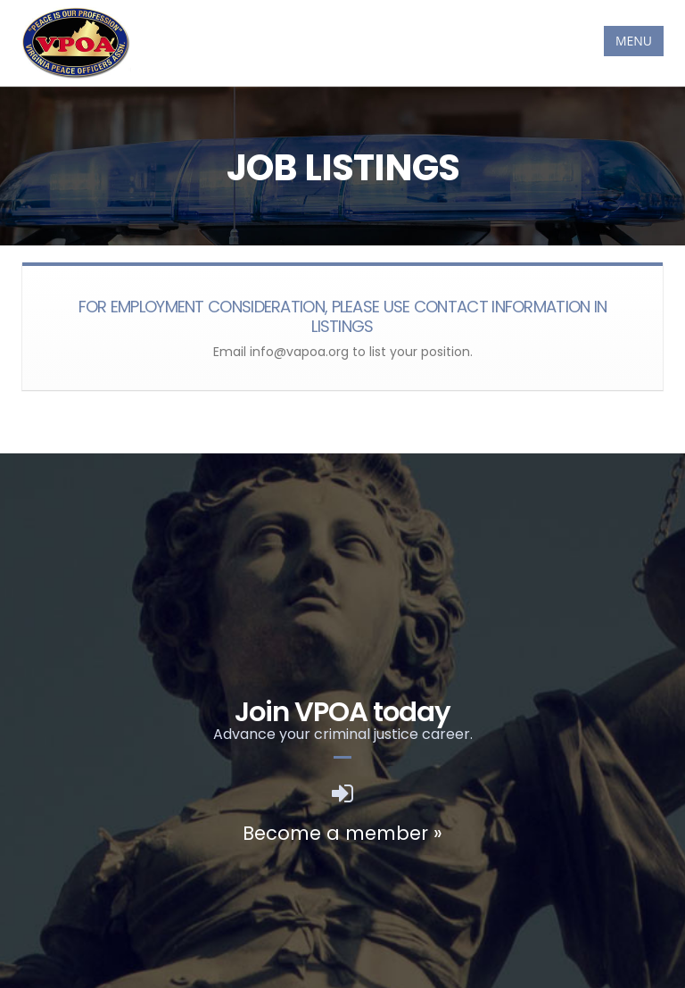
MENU (633, 40)
